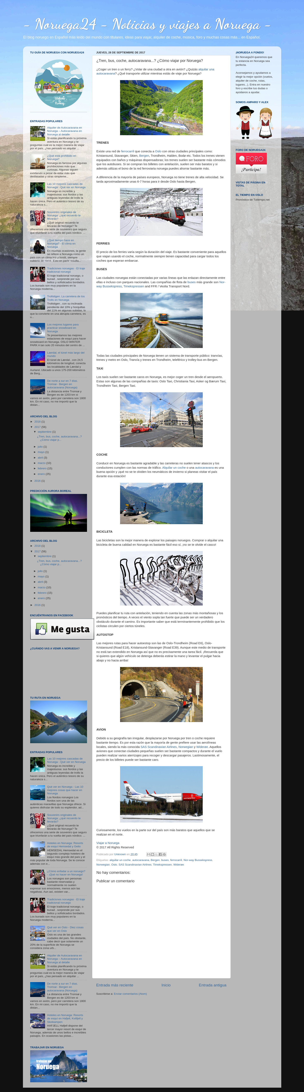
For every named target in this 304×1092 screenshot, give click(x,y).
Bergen (144, 155)
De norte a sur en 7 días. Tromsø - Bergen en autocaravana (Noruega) (62, 384)
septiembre (45, 431)
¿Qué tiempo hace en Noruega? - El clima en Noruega (61, 243)
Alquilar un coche (174, 467)
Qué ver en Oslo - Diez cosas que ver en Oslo (65, 929)
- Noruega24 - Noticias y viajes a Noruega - (147, 24)
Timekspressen (133, 286)
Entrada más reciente (115, 985)
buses (191, 282)
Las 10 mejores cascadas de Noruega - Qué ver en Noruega (66, 185)
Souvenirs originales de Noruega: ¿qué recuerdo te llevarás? (64, 215)
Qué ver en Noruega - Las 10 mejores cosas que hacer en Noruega (65, 790)
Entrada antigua (212, 985)
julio (41, 446)
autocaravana (204, 467)
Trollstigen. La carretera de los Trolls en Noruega (66, 298)
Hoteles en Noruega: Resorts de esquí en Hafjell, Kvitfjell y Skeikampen (65, 1018)
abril (41, 457)
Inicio (166, 985)
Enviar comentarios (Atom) (130, 993)
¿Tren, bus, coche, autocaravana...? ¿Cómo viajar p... (59, 438)
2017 (37, 427)
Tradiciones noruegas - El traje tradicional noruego (66, 270)
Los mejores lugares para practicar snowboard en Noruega (63, 328)
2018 (37, 421)
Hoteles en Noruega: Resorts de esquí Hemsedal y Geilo (65, 845)
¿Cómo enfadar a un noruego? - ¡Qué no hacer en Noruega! (66, 873)
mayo (41, 452)
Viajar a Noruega (108, 843)
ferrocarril (127, 151)
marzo (42, 463)
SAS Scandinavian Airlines (159, 747)
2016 (37, 480)
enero (42, 474)
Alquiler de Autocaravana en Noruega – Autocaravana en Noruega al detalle (64, 131)
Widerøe (202, 747)
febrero (43, 468)
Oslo (158, 151)
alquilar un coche (120, 860)
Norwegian (185, 747)
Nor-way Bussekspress (198, 860)
